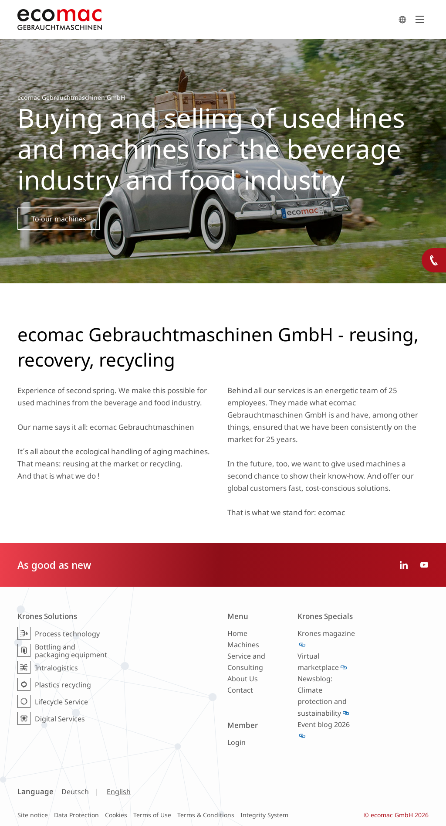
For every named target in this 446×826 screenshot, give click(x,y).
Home (237, 633)
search (402, 20)
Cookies (116, 815)
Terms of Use (152, 815)
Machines (243, 644)
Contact (240, 690)
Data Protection (76, 815)
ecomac (205, 19)
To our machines (58, 219)
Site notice (32, 815)
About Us (242, 678)
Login (236, 742)
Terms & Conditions (205, 815)
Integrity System (264, 815)
